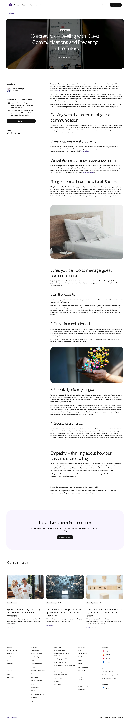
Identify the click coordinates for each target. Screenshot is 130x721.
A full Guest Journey (59, 650)
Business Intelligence (36, 663)
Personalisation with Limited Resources (62, 654)
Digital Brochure (35, 691)
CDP (8, 660)
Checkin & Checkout (36, 680)
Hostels (56, 681)
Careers (80, 683)
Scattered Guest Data (60, 662)
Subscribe (21, 121)
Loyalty (32, 660)
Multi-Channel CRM (12, 650)
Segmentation (34, 701)
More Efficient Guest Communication (64, 665)
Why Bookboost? (83, 653)
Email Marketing (35, 657)
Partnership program (84, 686)
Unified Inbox (10, 653)
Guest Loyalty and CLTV (60, 659)
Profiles (33, 667)
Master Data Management (38, 694)
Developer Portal (83, 667)
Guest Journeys (35, 650)
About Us (81, 679)
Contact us (81, 689)
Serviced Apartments (60, 678)
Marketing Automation (37, 653)
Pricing (41, 5)
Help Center (81, 670)
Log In (80, 663)
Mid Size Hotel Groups (60, 674)
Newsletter (81, 657)
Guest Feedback (35, 687)
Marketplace (10, 663)
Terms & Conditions (107, 671)
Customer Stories (12, 671)
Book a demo (10, 677)
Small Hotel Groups (59, 685)
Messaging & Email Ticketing (38, 670)
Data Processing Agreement (110, 675)
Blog (79, 650)
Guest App (9, 657)
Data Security (34, 697)
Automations (34, 677)
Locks (32, 684)
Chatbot (33, 674)
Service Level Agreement (109, 678)
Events (80, 660)
